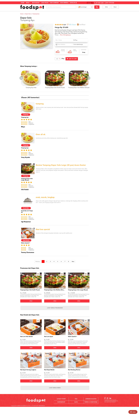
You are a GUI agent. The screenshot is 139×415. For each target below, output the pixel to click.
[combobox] (57, 58)
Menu (28, 2)
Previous (37, 261)
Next (73, 261)
